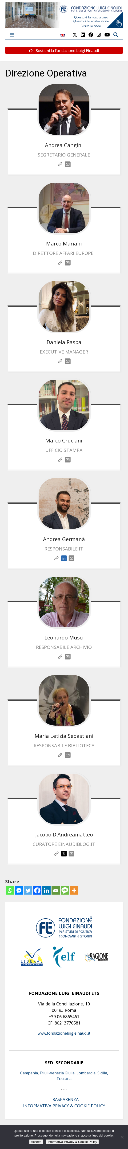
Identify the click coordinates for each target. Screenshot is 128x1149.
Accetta (36, 1142)
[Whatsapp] (10, 890)
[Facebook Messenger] (19, 890)
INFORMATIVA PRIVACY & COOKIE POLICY (64, 1106)
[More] (74, 890)
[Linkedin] (46, 890)
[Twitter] (28, 890)
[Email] (56, 890)
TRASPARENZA (64, 1099)
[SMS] (65, 890)
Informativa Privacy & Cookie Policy (72, 1142)
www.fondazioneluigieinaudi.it (64, 1033)
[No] (122, 1137)
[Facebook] (37, 890)
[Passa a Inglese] (62, 37)
